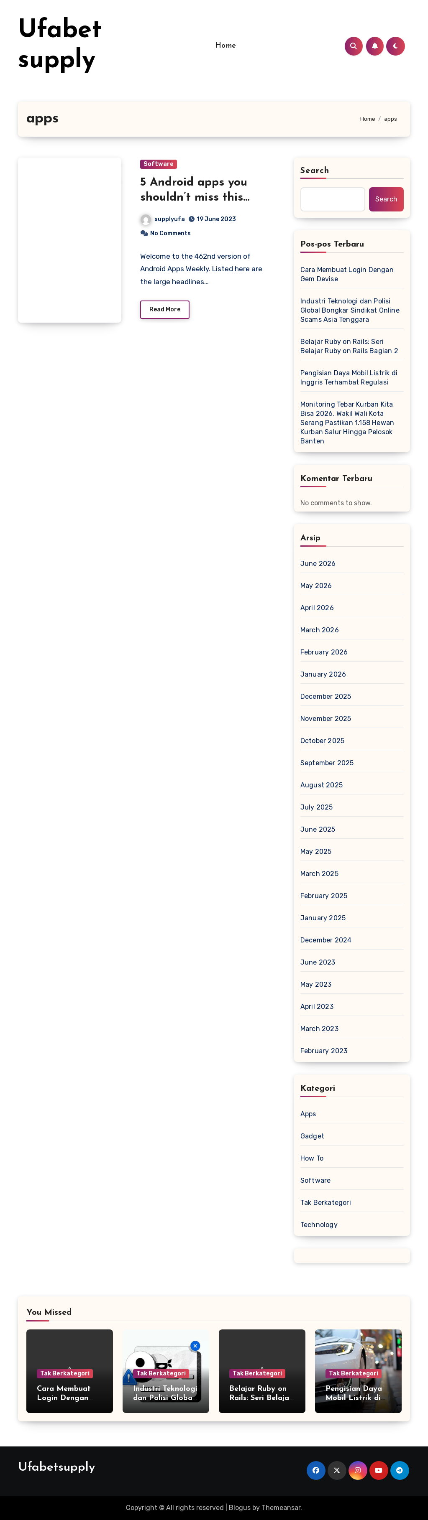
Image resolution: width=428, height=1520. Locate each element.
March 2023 (319, 1029)
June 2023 (318, 962)
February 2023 (324, 1051)
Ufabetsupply (56, 1467)
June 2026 (318, 564)
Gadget (312, 1136)
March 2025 (319, 874)
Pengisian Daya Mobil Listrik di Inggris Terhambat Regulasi (348, 377)
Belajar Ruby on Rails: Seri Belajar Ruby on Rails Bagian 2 (349, 346)
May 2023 (316, 984)
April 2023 (316, 1007)
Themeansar (280, 1508)
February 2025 (324, 896)
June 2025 (318, 829)
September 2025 (327, 763)
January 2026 (323, 674)
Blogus (240, 1508)
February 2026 (324, 652)
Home (225, 46)
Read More (164, 309)
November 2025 (325, 719)
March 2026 (319, 630)
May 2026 (316, 586)
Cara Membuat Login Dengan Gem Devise (347, 274)
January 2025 (323, 918)
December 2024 (326, 940)
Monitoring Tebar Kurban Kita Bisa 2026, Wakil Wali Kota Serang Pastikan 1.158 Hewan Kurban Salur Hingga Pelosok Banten (347, 422)
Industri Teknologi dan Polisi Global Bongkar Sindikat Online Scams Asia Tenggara (350, 310)
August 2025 (321, 785)
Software (159, 164)
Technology (319, 1225)
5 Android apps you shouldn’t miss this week (193, 198)
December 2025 (325, 696)
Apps (308, 1114)
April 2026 (317, 608)
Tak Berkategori (325, 1203)
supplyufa (163, 219)
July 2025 (316, 807)
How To (311, 1158)
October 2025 (322, 741)
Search (315, 171)
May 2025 (316, 851)
